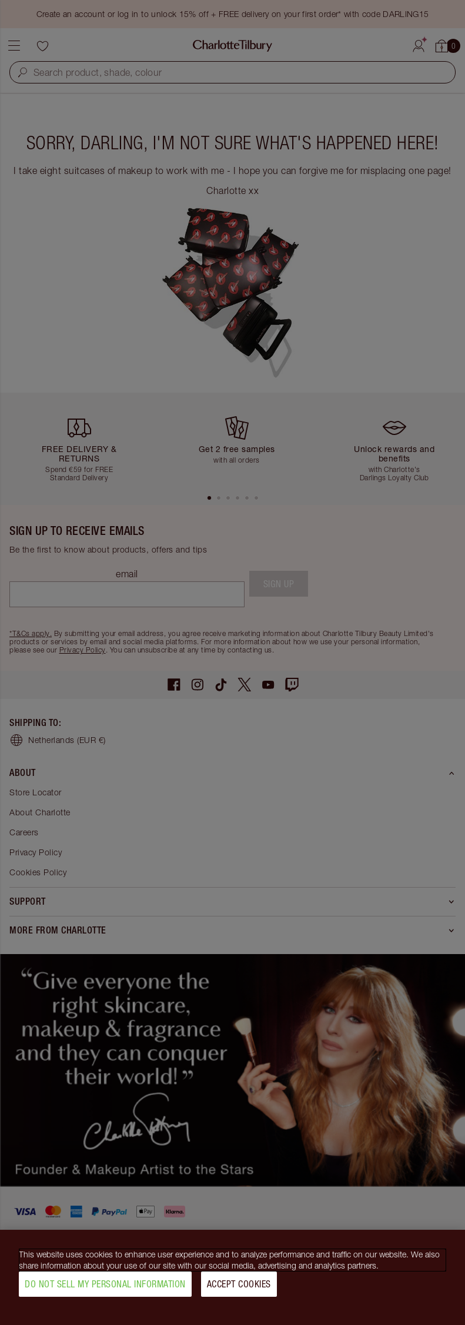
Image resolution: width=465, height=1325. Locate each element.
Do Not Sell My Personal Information (105, 1288)
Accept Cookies (239, 1288)
